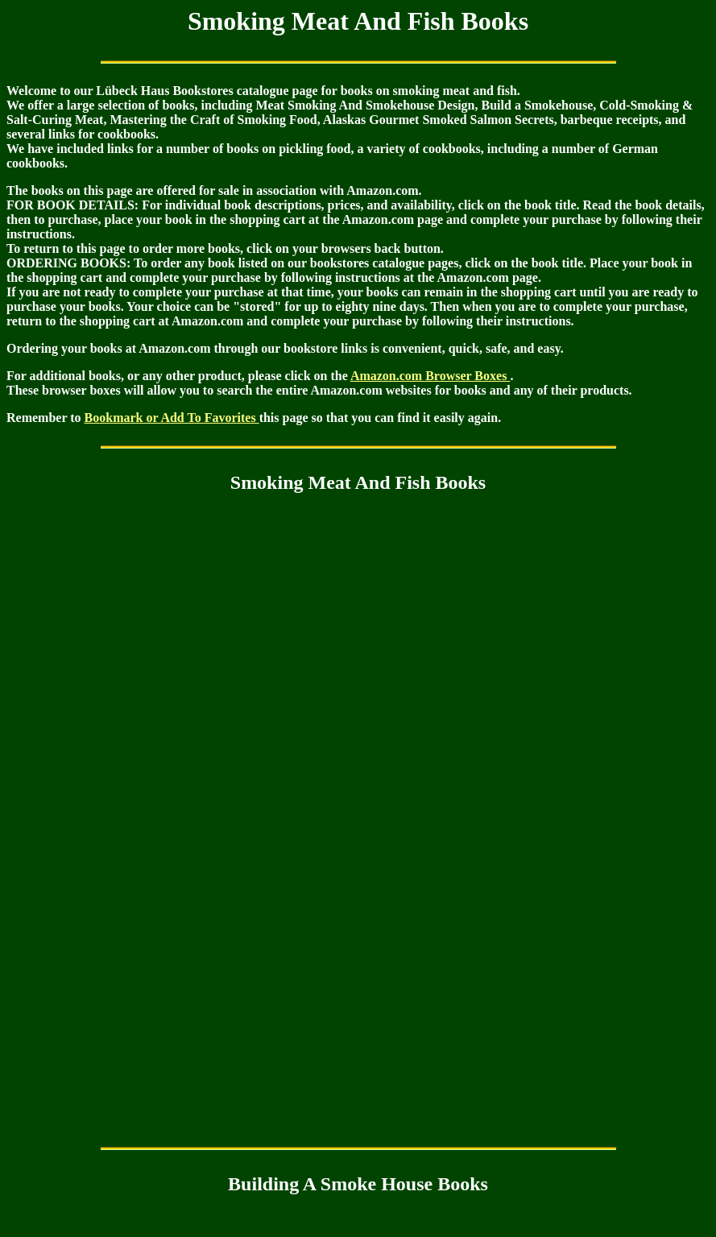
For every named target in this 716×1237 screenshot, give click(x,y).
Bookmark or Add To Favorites (172, 417)
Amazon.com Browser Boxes (430, 376)
